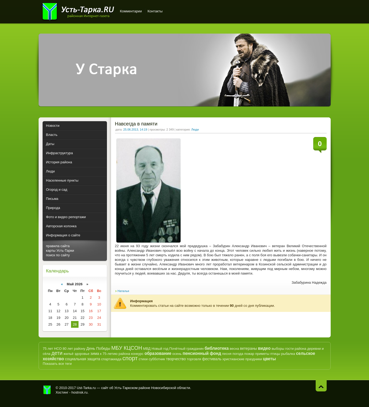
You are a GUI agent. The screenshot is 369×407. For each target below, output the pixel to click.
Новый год (160, 349)
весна (234, 349)
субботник (157, 359)
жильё (69, 354)
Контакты (154, 11)
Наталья (123, 291)
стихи (143, 359)
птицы (275, 354)
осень (177, 354)
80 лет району (74, 349)
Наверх (321, 385)
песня (227, 354)
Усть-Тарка (78, 11)
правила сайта (58, 246)
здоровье (82, 354)
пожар (249, 354)
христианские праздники (242, 359)
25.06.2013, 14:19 (135, 129)
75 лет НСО (52, 349)
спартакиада (111, 359)
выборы (277, 349)
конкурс (137, 354)
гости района (295, 349)
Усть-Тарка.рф (47, 390)
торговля (194, 359)
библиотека (216, 348)
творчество (176, 359)
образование (157, 353)
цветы (269, 358)
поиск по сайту (58, 255)
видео (264, 348)
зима (94, 353)
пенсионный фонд (202, 353)
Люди (195, 129)
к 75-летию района (115, 354)
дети (56, 353)
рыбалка (288, 354)
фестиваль (212, 359)
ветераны (248, 348)
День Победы (98, 348)
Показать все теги (57, 364)
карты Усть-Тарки (60, 250)
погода (237, 354)
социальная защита (82, 359)
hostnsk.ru (79, 392)
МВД (147, 349)
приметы (262, 354)
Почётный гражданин (186, 349)
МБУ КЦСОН (126, 348)
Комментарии (131, 11)
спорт (130, 358)
